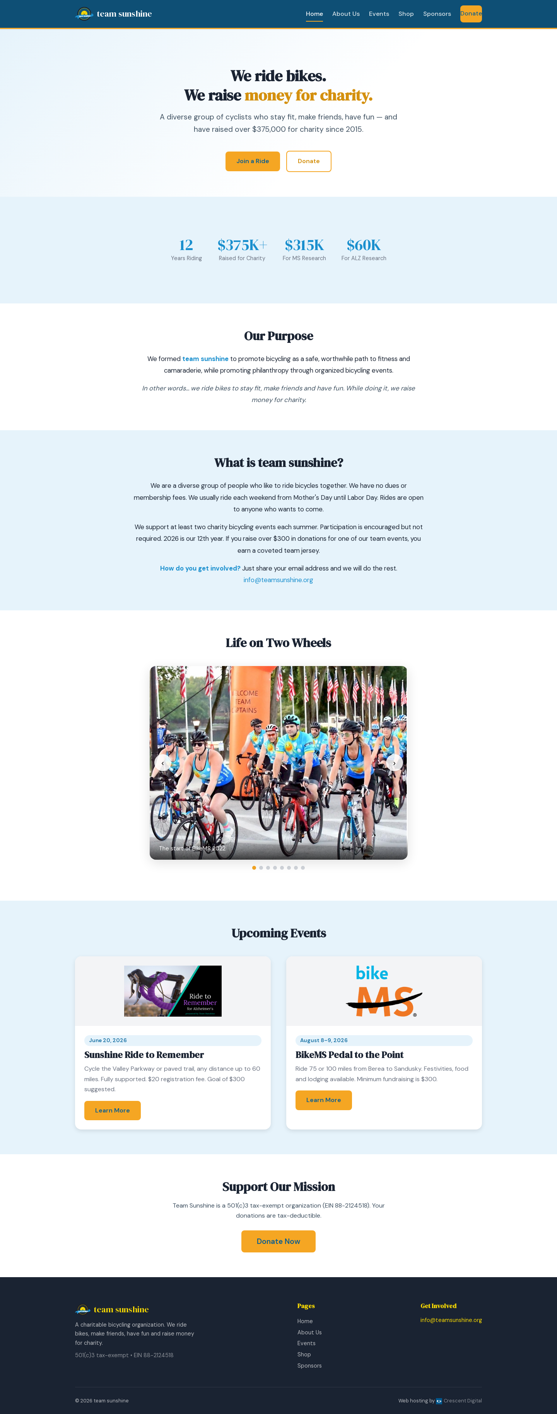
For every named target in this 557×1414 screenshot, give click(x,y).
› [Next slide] (394, 762)
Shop (406, 14)
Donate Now (278, 1241)
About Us (346, 14)
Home (314, 14)
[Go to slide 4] (275, 868)
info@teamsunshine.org (278, 580)
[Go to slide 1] (254, 868)
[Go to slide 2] (261, 868)
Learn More (112, 1110)
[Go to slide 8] (303, 868)
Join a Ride (252, 161)
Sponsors (437, 14)
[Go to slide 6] (289, 868)
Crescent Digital (459, 1400)
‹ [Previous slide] (162, 762)
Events (379, 14)
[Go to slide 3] (268, 868)
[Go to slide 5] (282, 868)
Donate (471, 13)
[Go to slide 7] (296, 868)
